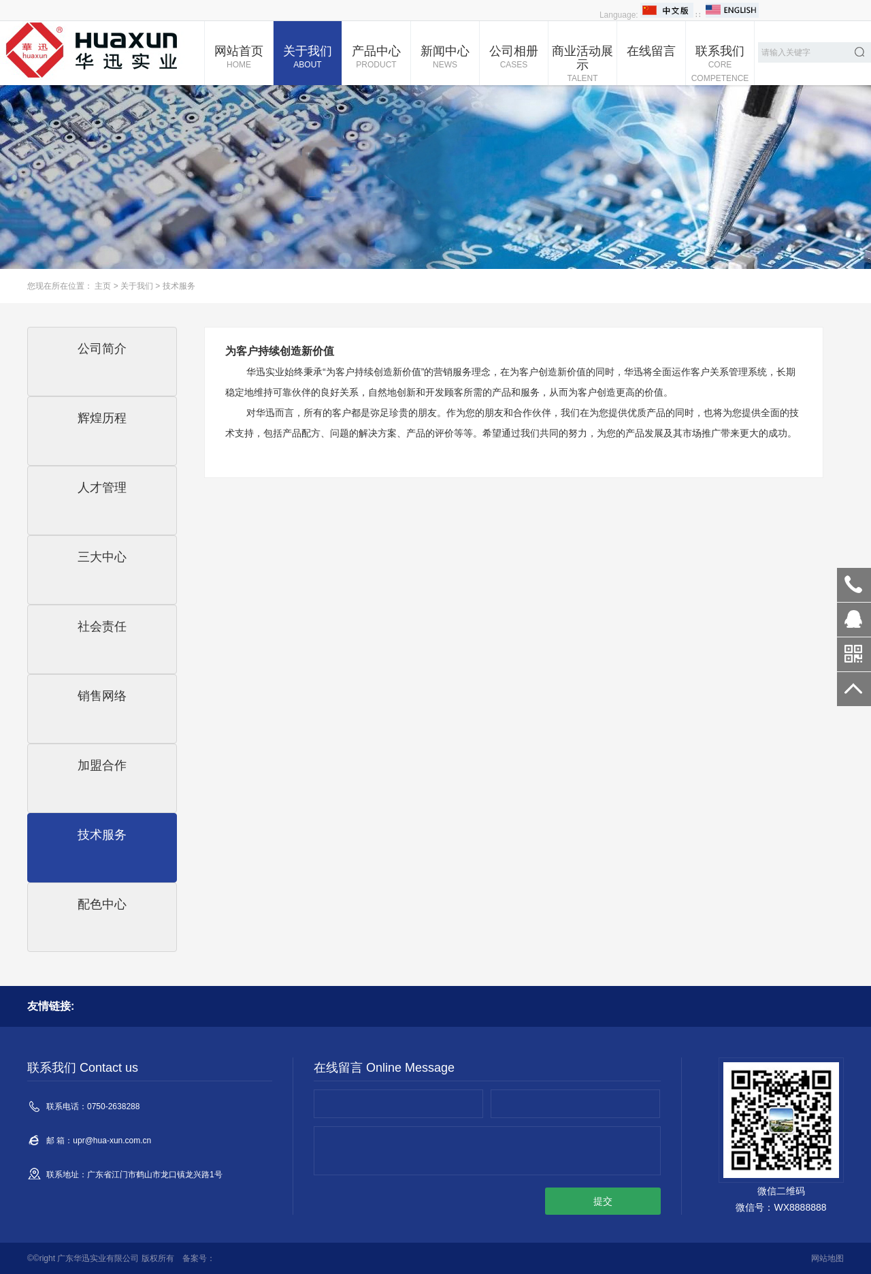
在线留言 (651, 51)
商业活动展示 (582, 64)
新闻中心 (445, 57)
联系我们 (720, 64)
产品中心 (376, 57)
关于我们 (308, 57)
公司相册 (514, 57)
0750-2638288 (854, 585)
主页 (103, 286)
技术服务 (179, 286)
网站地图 (827, 1258)
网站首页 (239, 57)
